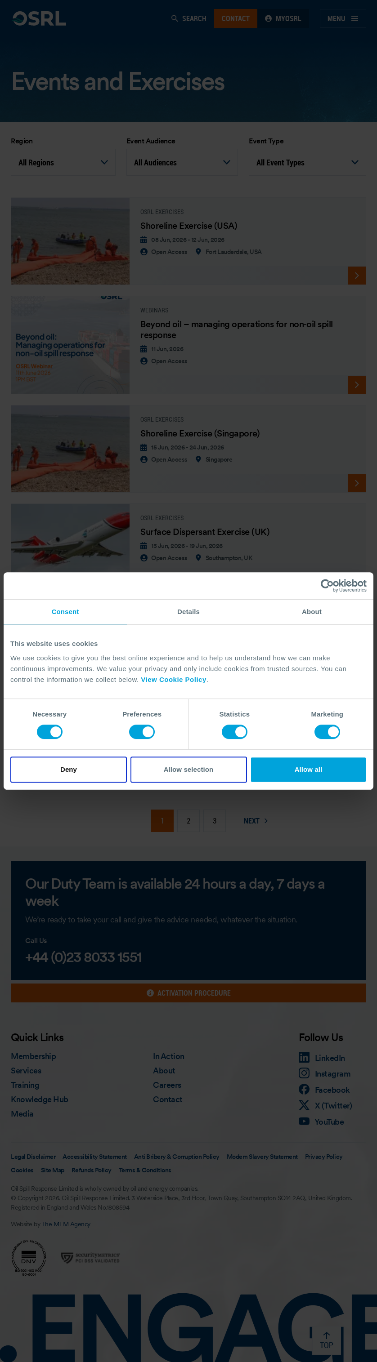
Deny (68, 769)
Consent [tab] (65, 611)
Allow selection (189, 769)
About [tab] (312, 611)
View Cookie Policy (173, 679)
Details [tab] (188, 611)
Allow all (309, 769)
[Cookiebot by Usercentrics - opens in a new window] (327, 585)
